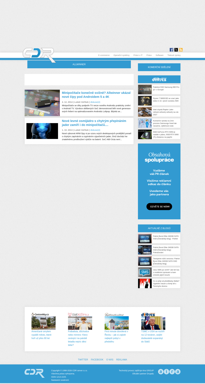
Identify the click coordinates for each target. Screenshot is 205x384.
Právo (149, 55)
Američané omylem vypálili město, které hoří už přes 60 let (41, 334)
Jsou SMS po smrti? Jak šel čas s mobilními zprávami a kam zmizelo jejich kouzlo (166, 272)
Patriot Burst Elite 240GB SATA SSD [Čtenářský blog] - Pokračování (165, 250)
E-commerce (103, 55)
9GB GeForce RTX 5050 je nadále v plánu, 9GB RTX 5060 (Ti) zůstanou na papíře (166, 134)
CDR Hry (159, 79)
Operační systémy (122, 55)
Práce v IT (138, 55)
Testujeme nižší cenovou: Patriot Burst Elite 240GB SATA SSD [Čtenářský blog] (166, 261)
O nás (109, 359)
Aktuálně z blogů (159, 228)
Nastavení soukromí (60, 380)
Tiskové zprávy (174, 55)
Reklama (121, 359)
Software (159, 55)
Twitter (83, 359)
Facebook (97, 359)
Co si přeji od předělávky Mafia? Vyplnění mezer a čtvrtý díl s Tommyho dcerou (166, 283)
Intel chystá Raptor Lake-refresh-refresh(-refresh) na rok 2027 (165, 112)
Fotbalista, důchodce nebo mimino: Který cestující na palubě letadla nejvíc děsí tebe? (78, 338)
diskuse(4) (95, 102)
